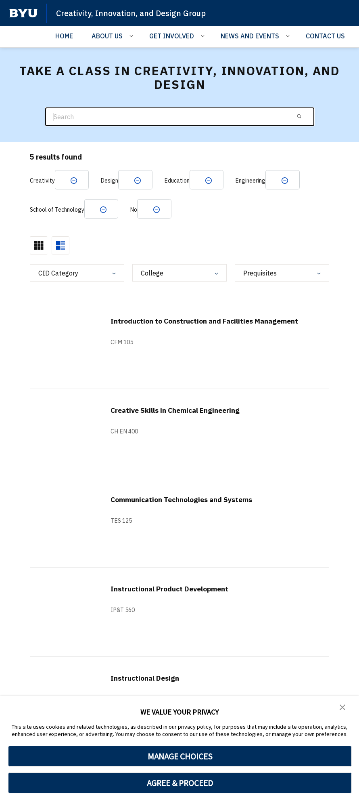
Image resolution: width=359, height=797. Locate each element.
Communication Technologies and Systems (192, 502)
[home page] (23, 13)
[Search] (179, 116)
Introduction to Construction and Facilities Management (192, 329)
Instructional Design (150, 681)
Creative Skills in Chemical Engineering (185, 413)
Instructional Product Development (179, 592)
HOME (64, 36)
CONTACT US (325, 36)
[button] (343, 708)
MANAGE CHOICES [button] (180, 756)
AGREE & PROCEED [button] (180, 783)
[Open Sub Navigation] (132, 35)
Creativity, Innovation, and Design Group (136, 13)
